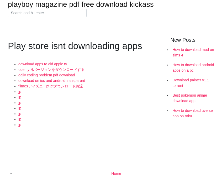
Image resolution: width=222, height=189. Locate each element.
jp (19, 92)
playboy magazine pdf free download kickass (81, 4)
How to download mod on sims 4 (193, 52)
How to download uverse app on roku (193, 113)
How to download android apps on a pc (193, 67)
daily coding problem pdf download (46, 75)
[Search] (47, 13)
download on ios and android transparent (51, 80)
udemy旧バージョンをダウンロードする (51, 69)
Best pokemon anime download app (190, 98)
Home (116, 173)
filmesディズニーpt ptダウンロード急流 (50, 86)
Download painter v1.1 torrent (191, 83)
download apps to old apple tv (42, 64)
